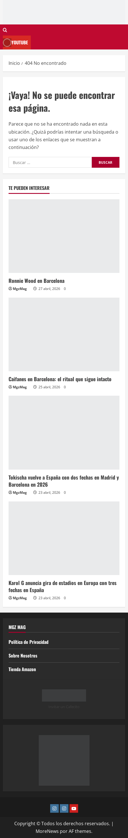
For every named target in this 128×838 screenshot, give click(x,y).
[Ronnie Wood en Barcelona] (64, 236)
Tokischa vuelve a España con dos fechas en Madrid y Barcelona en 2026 (64, 481)
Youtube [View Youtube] (15, 42)
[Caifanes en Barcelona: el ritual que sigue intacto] (64, 334)
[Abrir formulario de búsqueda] (5, 30)
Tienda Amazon (22, 669)
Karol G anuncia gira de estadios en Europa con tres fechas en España (63, 586)
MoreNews (47, 831)
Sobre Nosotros (23, 655)
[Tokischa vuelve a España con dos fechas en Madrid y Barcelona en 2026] (64, 432)
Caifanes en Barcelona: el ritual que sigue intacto (60, 379)
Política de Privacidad (28, 641)
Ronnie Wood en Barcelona (36, 280)
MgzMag (20, 288)
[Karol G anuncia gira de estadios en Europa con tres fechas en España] (64, 538)
